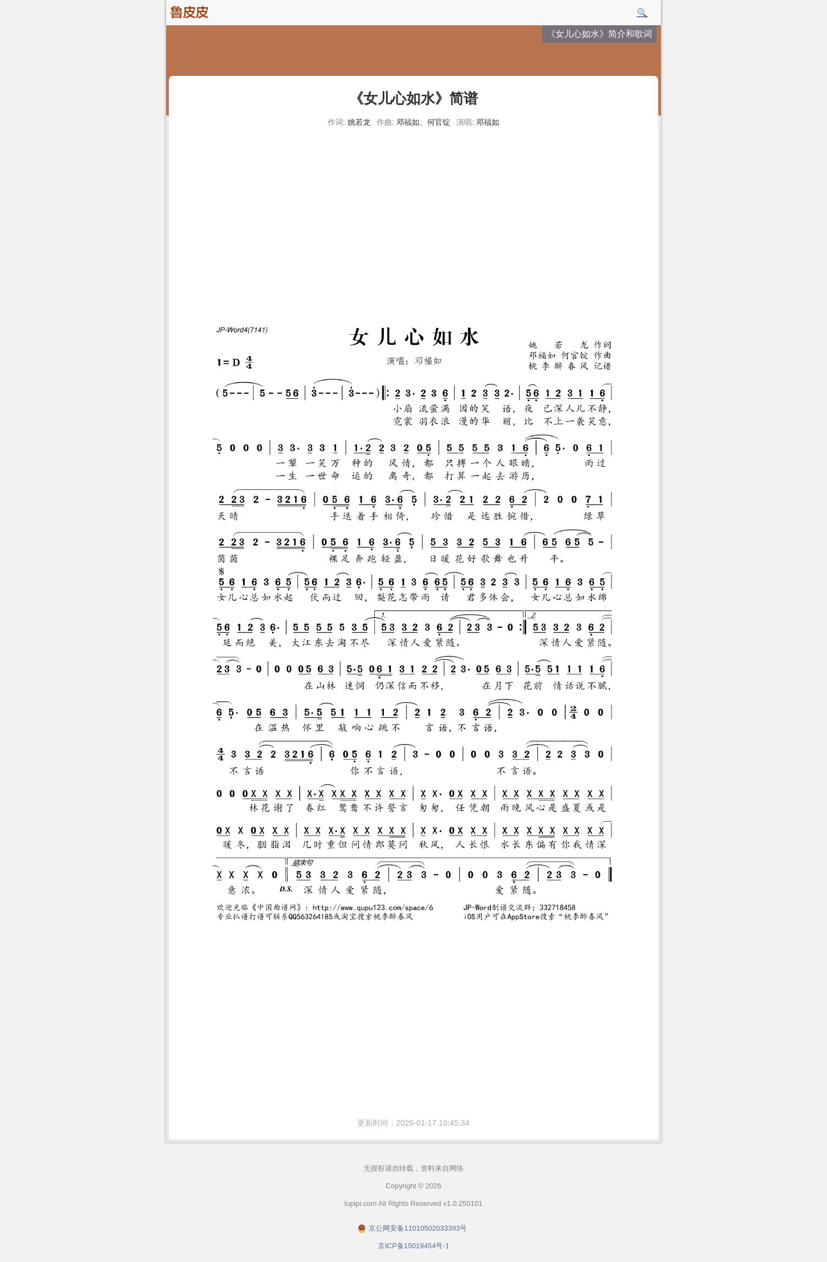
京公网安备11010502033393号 (417, 1228)
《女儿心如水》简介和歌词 (599, 33)
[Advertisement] (413, 214)
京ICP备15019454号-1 (413, 1246)
